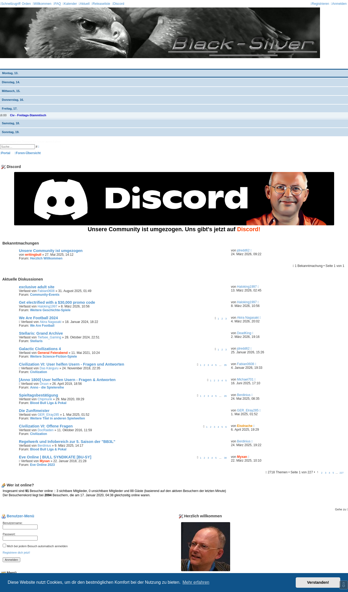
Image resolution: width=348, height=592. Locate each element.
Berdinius (243, 395)
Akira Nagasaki (50, 322)
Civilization (38, 372)
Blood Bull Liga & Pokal (48, 403)
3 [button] (325, 472)
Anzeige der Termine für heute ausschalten (33, 141)
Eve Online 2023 (42, 465)
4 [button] (329, 472)
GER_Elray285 (48, 415)
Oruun (44, 384)
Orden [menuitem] (26, 4)
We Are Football (42, 325)
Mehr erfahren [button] (195, 582)
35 (225, 365)
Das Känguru (49, 368)
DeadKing (244, 333)
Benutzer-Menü (17, 516)
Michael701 (245, 379)
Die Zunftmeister (34, 411)
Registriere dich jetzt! (16, 552)
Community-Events (44, 295)
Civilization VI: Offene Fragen (46, 426)
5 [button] (333, 472)
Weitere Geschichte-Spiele (50, 310)
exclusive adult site (36, 287)
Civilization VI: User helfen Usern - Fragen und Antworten (71, 364)
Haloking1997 (247, 287)
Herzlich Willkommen (46, 258)
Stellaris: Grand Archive (41, 333)
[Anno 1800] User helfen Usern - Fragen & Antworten (67, 380)
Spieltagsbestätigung (38, 395)
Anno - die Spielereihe (47, 387)
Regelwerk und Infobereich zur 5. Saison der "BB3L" (67, 441)
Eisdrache (245, 426)
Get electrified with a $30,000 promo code (57, 302)
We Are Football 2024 (38, 318)
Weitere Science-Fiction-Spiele (53, 356)
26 (225, 396)
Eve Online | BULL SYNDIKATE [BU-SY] (55, 457)
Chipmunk (45, 399)
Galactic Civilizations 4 (40, 349)
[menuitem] (42, 4)
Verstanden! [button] (318, 582)
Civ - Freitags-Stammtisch (28, 115)
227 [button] (341, 472)
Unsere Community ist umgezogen (51, 251)
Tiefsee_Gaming (49, 337)
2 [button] (321, 472)
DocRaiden (46, 430)
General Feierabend (53, 353)
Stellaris (36, 341)
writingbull (33, 255)
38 (225, 458)
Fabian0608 (46, 291)
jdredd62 (243, 250)
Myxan (45, 461)
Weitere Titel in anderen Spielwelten (57, 418)
